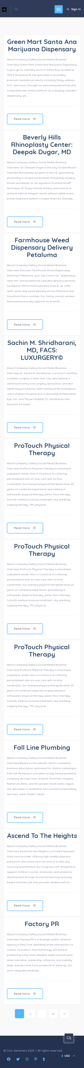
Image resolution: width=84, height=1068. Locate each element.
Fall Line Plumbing (42, 747)
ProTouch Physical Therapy (42, 449)
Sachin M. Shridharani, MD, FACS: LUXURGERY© (41, 350)
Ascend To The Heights (42, 835)
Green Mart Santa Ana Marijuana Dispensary (42, 45)
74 (53, 1014)
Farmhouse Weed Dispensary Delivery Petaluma (42, 247)
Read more (25, 119)
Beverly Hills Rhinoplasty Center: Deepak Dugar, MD (42, 144)
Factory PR (42, 924)
